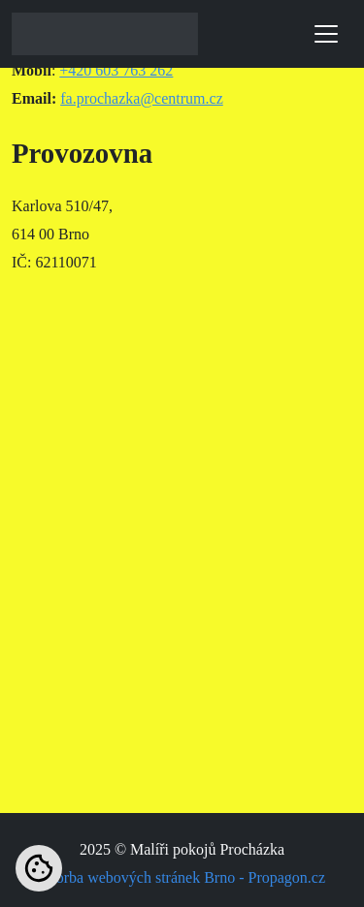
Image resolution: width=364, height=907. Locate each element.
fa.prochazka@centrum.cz (141, 98)
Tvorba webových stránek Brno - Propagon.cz (182, 877)
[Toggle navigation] (326, 34)
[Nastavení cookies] (39, 868)
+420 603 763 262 (116, 70)
